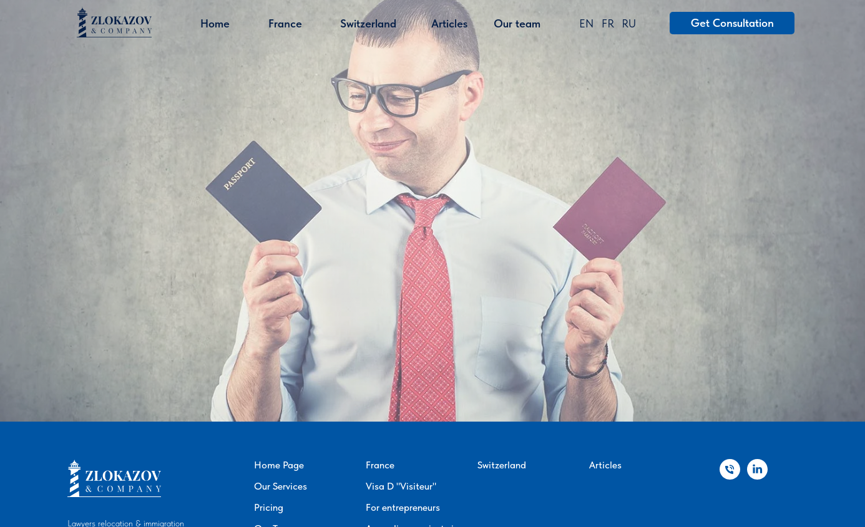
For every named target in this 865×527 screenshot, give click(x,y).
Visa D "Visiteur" (401, 486)
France (380, 465)
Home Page (279, 465)
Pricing (268, 507)
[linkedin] (757, 476)
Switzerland (501, 465)
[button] (732, 23)
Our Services (280, 486)
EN (586, 23)
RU (629, 23)
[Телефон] (730, 476)
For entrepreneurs (403, 507)
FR (608, 23)
